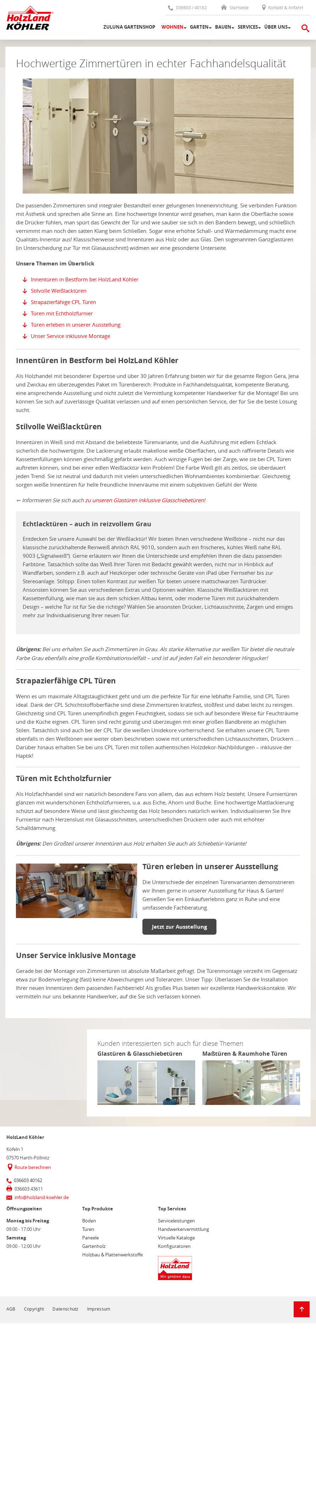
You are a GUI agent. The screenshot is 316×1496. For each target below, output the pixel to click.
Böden (89, 1220)
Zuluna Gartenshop (129, 27)
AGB (11, 1309)
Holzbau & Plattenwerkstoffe (112, 1254)
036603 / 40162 (187, 7)
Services (248, 27)
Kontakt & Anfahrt (282, 7)
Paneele (90, 1237)
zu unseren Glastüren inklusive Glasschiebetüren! (145, 500)
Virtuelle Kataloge (176, 1237)
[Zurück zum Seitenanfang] (302, 1309)
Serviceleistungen (176, 1220)
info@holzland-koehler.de (42, 1197)
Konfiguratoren (174, 1246)
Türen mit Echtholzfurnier (62, 313)
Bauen (223, 27)
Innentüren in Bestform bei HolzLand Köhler (85, 279)
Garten (199, 27)
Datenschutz (65, 1309)
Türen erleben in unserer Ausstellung (75, 324)
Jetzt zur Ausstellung (179, 926)
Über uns (276, 27)
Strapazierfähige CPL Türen (63, 301)
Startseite (235, 7)
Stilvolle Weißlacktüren (58, 290)
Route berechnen (33, 1167)
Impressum (99, 1309)
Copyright (34, 1309)
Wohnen (173, 27)
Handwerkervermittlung (183, 1229)
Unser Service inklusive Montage (70, 335)
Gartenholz (94, 1246)
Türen (88, 1229)
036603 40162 (28, 1180)
